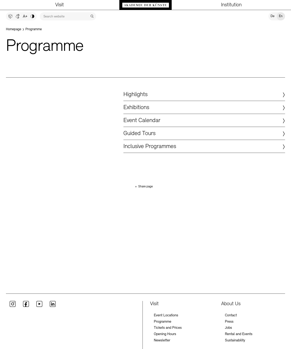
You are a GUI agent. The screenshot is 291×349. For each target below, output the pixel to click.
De (272, 16)
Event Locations (166, 321)
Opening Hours (165, 340)
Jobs (228, 334)
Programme (162, 328)
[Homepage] (14, 29)
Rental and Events (238, 340)
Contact (231, 321)
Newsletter (162, 346)
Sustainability (235, 346)
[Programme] (35, 29)
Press (229, 328)
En (280, 16)
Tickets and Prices (168, 334)
